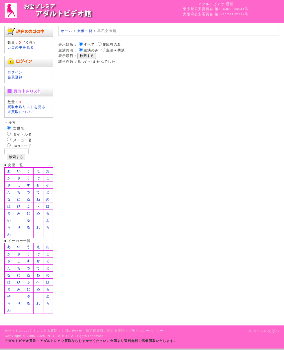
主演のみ (91, 50)
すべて (89, 44)
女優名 (18, 128)
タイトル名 (22, 134)
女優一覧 (85, 31)
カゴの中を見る (21, 47)
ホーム (66, 31)
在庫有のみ (111, 44)
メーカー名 (22, 140)
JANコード (22, 146)
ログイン (15, 72)
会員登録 (15, 77)
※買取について (21, 112)
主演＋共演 (115, 50)
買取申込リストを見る (27, 107)
